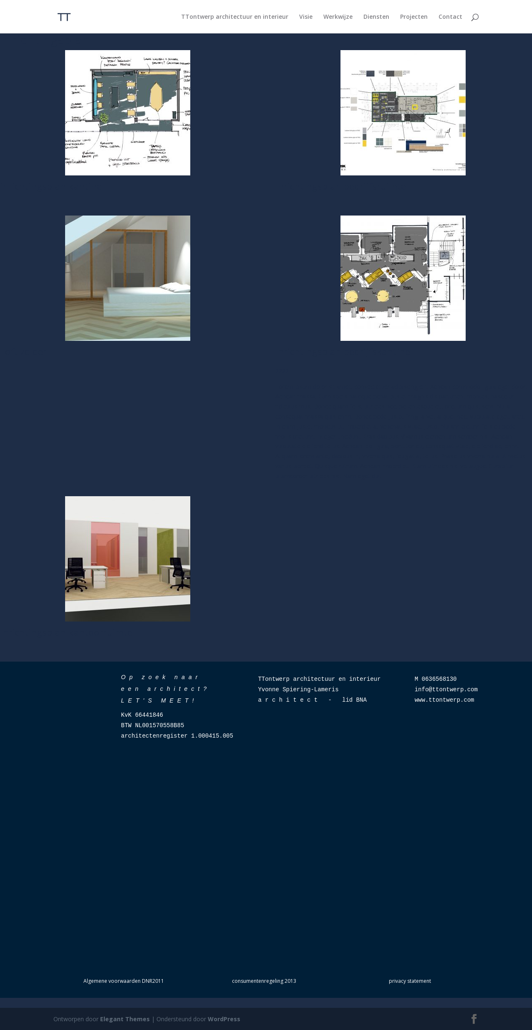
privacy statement (410, 980)
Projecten (414, 17)
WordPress (224, 1019)
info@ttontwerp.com (446, 689)
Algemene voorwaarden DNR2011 (123, 980)
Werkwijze (338, 17)
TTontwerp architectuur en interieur (234, 17)
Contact (450, 17)
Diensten (376, 17)
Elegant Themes (125, 1019)
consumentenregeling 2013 (264, 980)
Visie (306, 17)
